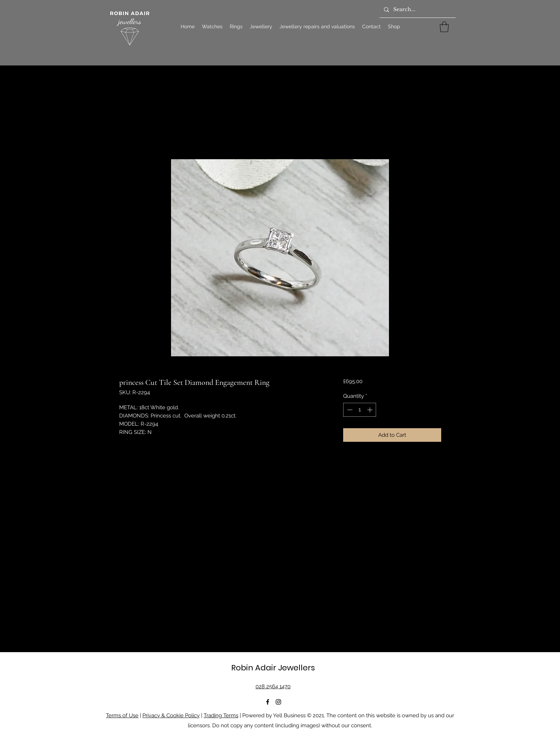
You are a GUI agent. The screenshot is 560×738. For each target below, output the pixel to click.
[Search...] (416, 10)
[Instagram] (278, 701)
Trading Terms (221, 715)
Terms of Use (122, 715)
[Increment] (370, 409)
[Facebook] (267, 701)
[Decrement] (349, 409)
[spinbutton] (360, 409)
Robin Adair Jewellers (273, 667)
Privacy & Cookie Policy (171, 715)
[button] (444, 26)
